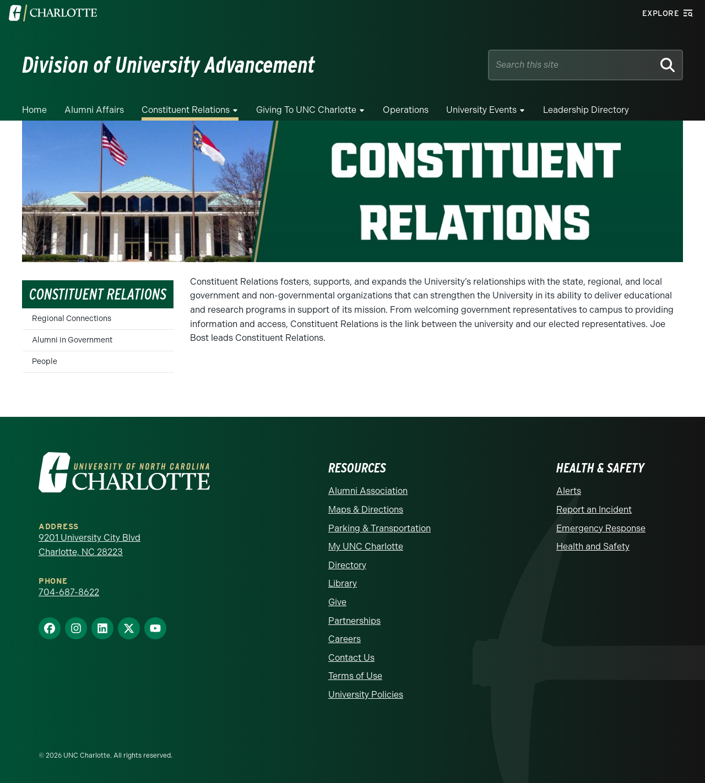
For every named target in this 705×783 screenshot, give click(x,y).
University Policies (365, 694)
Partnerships (354, 621)
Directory (347, 565)
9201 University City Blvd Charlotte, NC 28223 (89, 544)
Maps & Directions (365, 509)
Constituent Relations (186, 110)
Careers (344, 639)
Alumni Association (368, 491)
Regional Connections (71, 318)
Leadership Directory (586, 110)
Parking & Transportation (379, 528)
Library (342, 583)
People (44, 361)
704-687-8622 (69, 592)
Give (337, 602)
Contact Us (351, 657)
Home (34, 110)
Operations (406, 110)
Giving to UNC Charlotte (306, 110)
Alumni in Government (72, 340)
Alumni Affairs (94, 110)
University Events (481, 110)
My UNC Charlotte (365, 546)
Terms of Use (355, 676)
